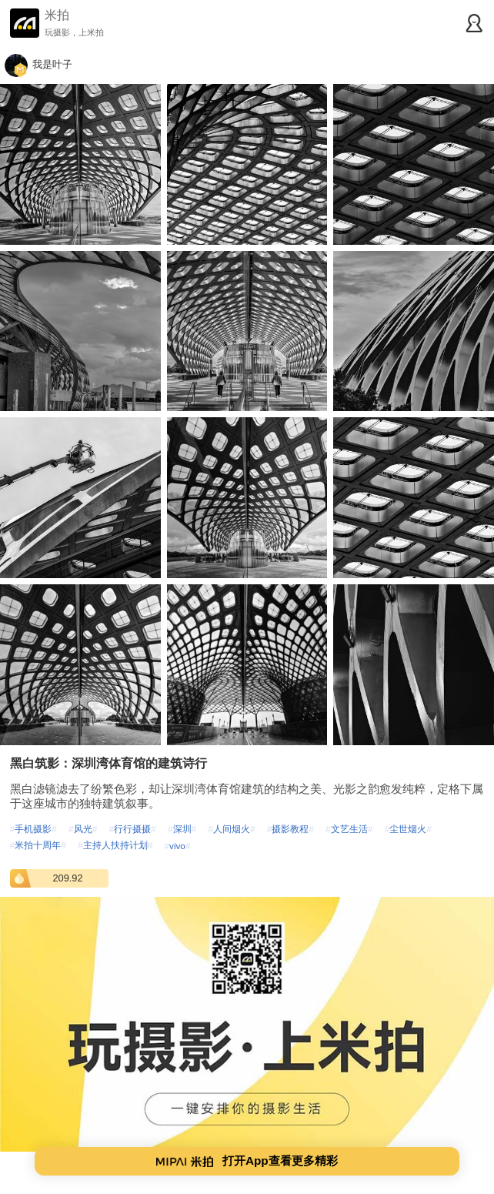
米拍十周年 (38, 845)
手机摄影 (33, 829)
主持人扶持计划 (115, 845)
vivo (178, 846)
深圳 (182, 829)
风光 (82, 829)
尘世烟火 (408, 829)
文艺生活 (348, 829)
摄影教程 (290, 829)
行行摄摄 (132, 829)
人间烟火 (231, 829)
